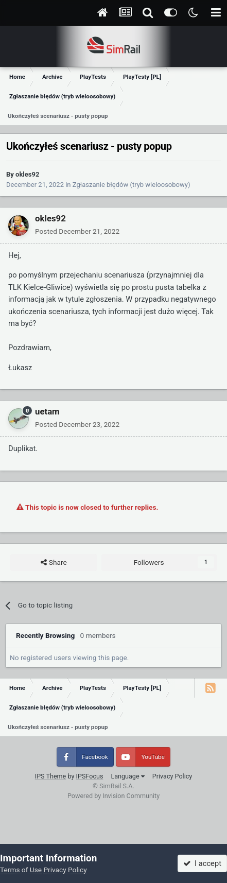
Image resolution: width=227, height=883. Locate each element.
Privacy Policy (172, 776)
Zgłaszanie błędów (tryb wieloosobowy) (131, 184)
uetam (47, 411)
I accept (202, 863)
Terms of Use (21, 869)
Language (127, 776)
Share (53, 563)
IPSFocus (89, 776)
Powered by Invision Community (113, 796)
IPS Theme (50, 776)
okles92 (27, 174)
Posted (77, 231)
